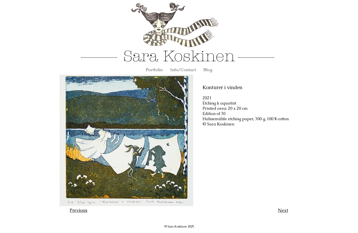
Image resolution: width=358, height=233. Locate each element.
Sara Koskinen (179, 56)
